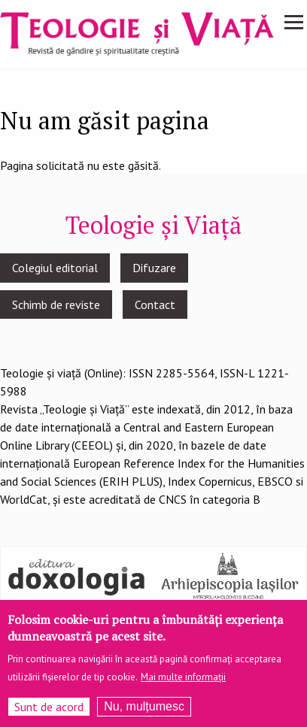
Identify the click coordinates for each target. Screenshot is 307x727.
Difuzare (154, 267)
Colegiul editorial (55, 267)
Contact (155, 304)
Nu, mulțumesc (144, 713)
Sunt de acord (49, 713)
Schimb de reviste (56, 304)
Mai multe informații (183, 684)
